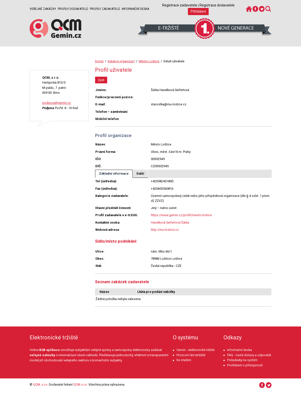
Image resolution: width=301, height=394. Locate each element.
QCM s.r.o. (80, 384)
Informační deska (135, 9)
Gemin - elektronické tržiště (196, 350)
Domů (99, 61)
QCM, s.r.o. (40, 384)
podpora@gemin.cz (56, 103)
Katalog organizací (121, 61)
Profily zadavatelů (105, 9)
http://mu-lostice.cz (165, 230)
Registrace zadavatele (179, 5)
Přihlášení (198, 11)
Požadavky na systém (242, 360)
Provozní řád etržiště (191, 355)
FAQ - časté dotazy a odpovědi (249, 355)
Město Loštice (149, 61)
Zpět (101, 80)
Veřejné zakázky (43, 9)
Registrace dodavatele (217, 5)
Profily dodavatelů (73, 9)
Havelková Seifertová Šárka (170, 222)
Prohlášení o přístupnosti (245, 365)
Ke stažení (184, 360)
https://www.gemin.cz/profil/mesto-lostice (181, 215)
